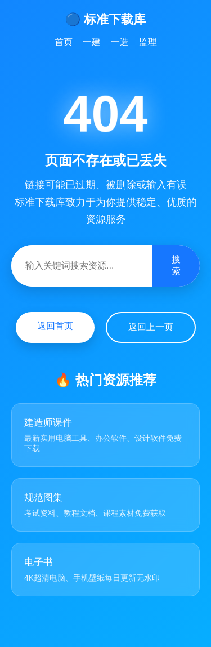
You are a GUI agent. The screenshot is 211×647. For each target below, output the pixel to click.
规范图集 (43, 497)
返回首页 (55, 326)
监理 (148, 42)
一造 (120, 42)
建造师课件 (48, 422)
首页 (64, 42)
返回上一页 (150, 327)
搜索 (176, 265)
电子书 (38, 562)
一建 (92, 42)
